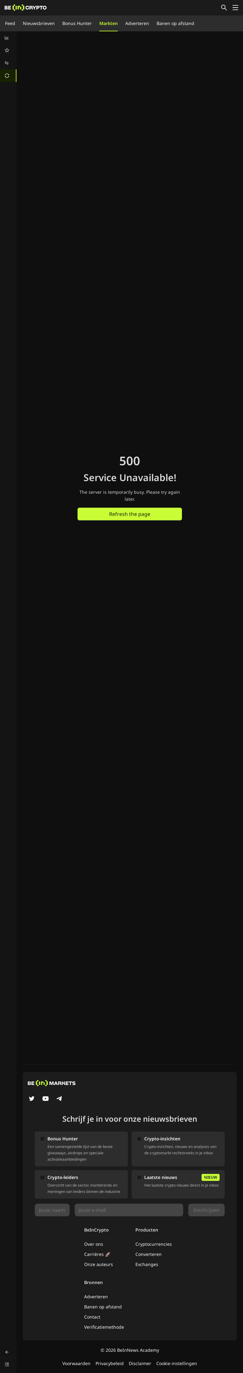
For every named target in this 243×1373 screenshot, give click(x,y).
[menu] (8, 56)
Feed (10, 23)
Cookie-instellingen (176, 1363)
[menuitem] (8, 37)
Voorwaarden (76, 1363)
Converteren (148, 1254)
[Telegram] (59, 1099)
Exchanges (146, 1264)
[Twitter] (31, 1099)
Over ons (93, 1244)
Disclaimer (140, 1363)
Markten (108, 23)
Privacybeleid (110, 1363)
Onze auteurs (98, 1264)
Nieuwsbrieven (39, 23)
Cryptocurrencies (153, 1244)
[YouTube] (45, 1099)
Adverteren (137, 23)
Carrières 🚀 (97, 1254)
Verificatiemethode (104, 1327)
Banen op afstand (175, 23)
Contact (92, 1317)
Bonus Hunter (77, 23)
